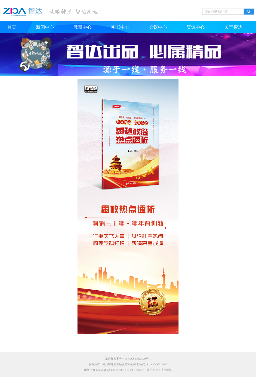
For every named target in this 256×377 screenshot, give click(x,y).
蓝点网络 (166, 369)
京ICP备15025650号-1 (138, 358)
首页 (11, 27)
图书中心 (120, 27)
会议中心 (158, 27)
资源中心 (196, 27)
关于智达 (233, 27)
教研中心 (83, 27)
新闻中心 (45, 27)
